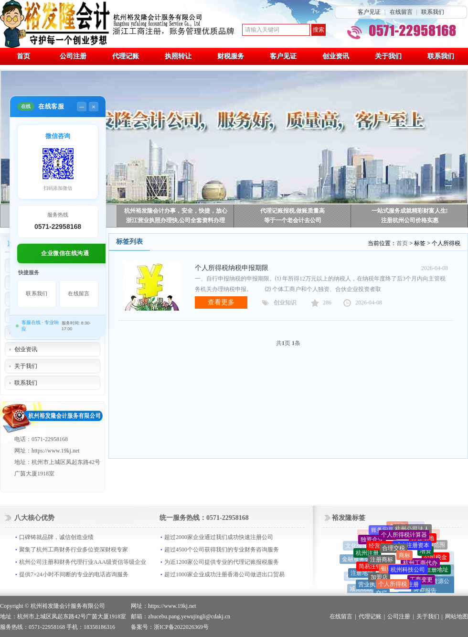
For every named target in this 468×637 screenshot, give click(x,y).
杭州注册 (367, 554)
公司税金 (435, 558)
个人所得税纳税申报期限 (231, 267)
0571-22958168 (57, 226)
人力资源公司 (435, 586)
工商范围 (433, 545)
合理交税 (393, 550)
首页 (402, 243)
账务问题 (382, 531)
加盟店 (379, 579)
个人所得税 (392, 586)
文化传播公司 (362, 546)
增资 (425, 553)
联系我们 (432, 12)
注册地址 (362, 574)
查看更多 (221, 302)
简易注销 (370, 568)
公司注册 (398, 616)
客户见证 (369, 12)
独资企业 (372, 541)
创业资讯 (25, 349)
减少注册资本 (412, 547)
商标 (404, 557)
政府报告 (425, 592)
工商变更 (421, 581)
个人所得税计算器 (404, 536)
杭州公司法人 (412, 530)
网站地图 (456, 616)
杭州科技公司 (408, 572)
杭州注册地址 (431, 571)
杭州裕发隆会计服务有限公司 (68, 606)
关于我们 (25, 366)
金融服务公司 (359, 560)
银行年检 (392, 571)
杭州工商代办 (420, 565)
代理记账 (370, 616)
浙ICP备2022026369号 (181, 627)
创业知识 (285, 302)
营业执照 (369, 586)
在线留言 (401, 12)
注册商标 (381, 562)
